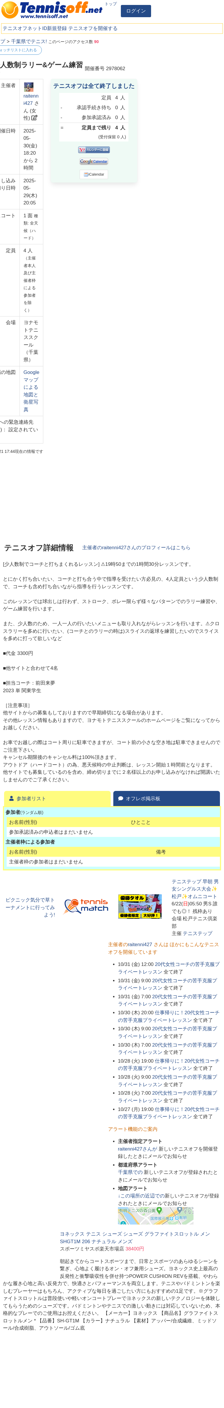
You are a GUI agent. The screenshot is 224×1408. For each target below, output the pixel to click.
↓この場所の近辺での (141, 1196)
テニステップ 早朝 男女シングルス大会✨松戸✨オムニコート (195, 889)
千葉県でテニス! (29, 41)
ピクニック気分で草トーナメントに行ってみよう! (30, 907)
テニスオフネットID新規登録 (35, 28)
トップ (111, 3)
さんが (138, 1149)
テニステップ (197, 933)
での (131, 1172)
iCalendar (94, 174)
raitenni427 (140, 944)
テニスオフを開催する (93, 28)
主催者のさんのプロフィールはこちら (136, 547)
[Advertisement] (177, 74)
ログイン (136, 11)
